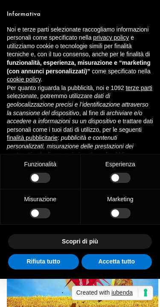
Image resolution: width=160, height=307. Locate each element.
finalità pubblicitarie (32, 137)
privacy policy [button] (111, 37)
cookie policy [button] (24, 79)
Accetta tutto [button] (116, 261)
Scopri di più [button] (80, 241)
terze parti (139, 87)
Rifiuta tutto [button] (43, 261)
